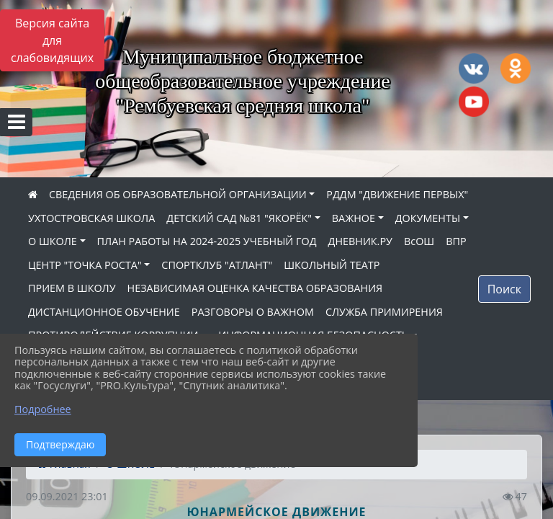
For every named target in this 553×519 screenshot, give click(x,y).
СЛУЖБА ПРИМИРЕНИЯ (384, 312)
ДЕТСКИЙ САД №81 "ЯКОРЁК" (239, 218)
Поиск (504, 289)
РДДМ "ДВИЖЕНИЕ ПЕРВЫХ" (397, 194)
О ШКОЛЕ (52, 241)
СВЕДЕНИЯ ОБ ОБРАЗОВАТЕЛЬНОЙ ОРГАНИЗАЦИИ (178, 194)
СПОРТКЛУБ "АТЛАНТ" (216, 265)
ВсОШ (419, 241)
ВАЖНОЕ (353, 218)
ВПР (456, 241)
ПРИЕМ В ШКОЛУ (72, 288)
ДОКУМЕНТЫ (427, 218)
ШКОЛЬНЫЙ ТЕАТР (331, 265)
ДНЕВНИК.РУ (360, 241)
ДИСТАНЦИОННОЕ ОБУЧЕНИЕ (104, 312)
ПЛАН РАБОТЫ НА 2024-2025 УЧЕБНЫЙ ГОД (207, 241)
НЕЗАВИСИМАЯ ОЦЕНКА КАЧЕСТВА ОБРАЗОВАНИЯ (255, 288)
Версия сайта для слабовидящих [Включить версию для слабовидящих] (52, 40)
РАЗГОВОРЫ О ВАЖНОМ (253, 312)
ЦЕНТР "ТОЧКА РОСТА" (85, 265)
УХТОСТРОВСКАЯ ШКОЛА (91, 218)
